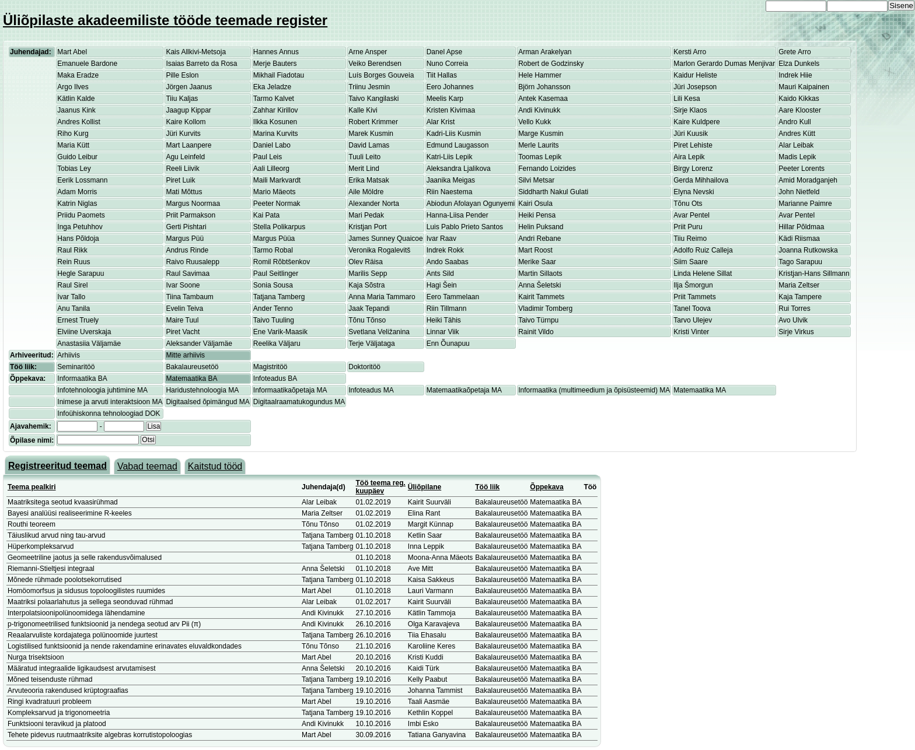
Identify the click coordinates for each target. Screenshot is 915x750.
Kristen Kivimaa (451, 110)
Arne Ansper (367, 52)
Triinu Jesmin (369, 87)
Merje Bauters (275, 63)
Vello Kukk (534, 122)
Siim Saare (690, 262)
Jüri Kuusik (690, 133)
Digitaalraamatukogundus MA (299, 402)
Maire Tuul (182, 320)
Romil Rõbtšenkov (281, 262)
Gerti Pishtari (186, 227)
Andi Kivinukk (539, 110)
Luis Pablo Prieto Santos (465, 227)
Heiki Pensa (537, 215)
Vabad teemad (147, 466)
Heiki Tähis (444, 320)
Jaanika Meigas (451, 180)
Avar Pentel (691, 215)
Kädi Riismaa (799, 238)
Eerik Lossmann (82, 180)
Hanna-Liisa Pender (457, 215)
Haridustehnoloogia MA (202, 390)
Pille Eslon (182, 75)
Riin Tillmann (447, 308)
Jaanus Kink (76, 110)
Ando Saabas (448, 262)
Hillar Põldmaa (801, 227)
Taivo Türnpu (538, 320)
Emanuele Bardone (87, 63)
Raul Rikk (72, 250)
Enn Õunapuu (448, 343)
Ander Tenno (273, 308)
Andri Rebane (539, 238)
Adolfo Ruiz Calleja (702, 250)
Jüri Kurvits (183, 133)
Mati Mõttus (184, 192)
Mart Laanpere (188, 145)
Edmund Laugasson (458, 145)
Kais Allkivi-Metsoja (196, 52)
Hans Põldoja (78, 238)
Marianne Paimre (805, 203)
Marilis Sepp (367, 273)
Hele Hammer (539, 75)
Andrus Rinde (187, 250)
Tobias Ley (73, 168)
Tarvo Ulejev (692, 320)
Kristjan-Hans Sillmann (813, 273)
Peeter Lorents (801, 168)
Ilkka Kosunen (275, 122)
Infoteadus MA (370, 390)
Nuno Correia (447, 63)
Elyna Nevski (693, 192)
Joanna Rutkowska (807, 250)
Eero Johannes (450, 87)
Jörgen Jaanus (189, 87)
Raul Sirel (72, 285)
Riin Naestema (450, 192)
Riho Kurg (72, 133)
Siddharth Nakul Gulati (553, 192)
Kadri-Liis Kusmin (454, 133)
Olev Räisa (365, 262)
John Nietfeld (798, 192)
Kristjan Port (367, 227)
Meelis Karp (445, 98)
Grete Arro (794, 52)
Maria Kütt (73, 145)
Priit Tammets (694, 297)
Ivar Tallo (71, 297)
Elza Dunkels (798, 63)
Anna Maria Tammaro (381, 297)
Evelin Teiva (184, 308)
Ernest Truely (78, 320)
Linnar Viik (443, 332)
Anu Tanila (73, 308)
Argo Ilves (72, 87)
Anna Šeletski (539, 285)
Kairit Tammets (541, 297)
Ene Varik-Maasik (280, 332)
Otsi (148, 440)
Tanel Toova (692, 308)
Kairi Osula (535, 203)
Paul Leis (267, 157)
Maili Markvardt (277, 180)
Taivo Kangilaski (373, 98)
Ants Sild (440, 273)
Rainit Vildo (535, 332)
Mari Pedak (366, 215)
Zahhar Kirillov (275, 110)
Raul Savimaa (187, 273)
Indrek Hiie (795, 75)
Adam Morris (77, 192)
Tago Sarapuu (800, 262)
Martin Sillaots (540, 273)
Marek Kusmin (370, 133)
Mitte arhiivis (185, 355)
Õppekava (546, 487)
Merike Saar (537, 262)
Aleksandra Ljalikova (459, 168)
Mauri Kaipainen (803, 87)
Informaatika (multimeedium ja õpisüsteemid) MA (594, 390)
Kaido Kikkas (798, 98)
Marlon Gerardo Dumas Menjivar (724, 63)
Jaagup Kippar (188, 110)
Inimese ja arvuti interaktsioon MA (109, 402)
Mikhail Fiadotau (278, 75)
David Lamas (368, 145)
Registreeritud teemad (57, 466)
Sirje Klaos (690, 110)
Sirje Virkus (795, 332)
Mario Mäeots (274, 192)
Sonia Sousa (273, 285)
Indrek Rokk (445, 250)
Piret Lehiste (693, 145)
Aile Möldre (365, 192)
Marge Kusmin (540, 133)
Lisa (153, 426)
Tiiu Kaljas (182, 98)
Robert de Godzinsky (551, 63)
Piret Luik (180, 180)
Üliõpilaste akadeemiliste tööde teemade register (165, 20)
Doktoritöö (364, 367)
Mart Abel (72, 52)
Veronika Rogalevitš (379, 250)
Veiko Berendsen (374, 63)
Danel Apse (444, 52)
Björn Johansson (544, 87)
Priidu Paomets (80, 215)
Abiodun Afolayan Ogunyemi (471, 203)
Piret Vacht (183, 332)
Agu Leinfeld (185, 157)
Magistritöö (270, 367)
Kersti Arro (689, 52)
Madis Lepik (797, 157)
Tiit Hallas (442, 75)
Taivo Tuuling (273, 320)
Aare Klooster (799, 110)
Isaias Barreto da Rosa (201, 63)
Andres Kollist (78, 122)
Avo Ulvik (793, 320)
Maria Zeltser (798, 285)
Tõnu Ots (687, 203)
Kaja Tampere (800, 297)
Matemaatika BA (191, 378)
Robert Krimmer (373, 122)
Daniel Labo (272, 145)
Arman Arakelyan (544, 52)
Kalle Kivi (362, 110)
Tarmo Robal (273, 250)
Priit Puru (687, 227)
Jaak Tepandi (369, 308)
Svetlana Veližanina (379, 332)
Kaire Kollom (185, 122)
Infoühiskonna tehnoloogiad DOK (108, 413)
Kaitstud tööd (215, 466)
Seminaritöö (76, 367)
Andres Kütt (796, 133)
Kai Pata (266, 215)
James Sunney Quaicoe (385, 238)
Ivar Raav (441, 238)
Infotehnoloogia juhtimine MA (102, 390)
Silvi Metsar (536, 180)
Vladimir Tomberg (545, 308)
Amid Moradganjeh (807, 180)
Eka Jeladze (272, 87)
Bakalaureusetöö (192, 367)
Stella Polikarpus (279, 227)
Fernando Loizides (547, 168)
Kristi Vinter (691, 332)
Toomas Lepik (539, 157)
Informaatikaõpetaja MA (290, 390)
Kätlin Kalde (76, 98)
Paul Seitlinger (275, 273)
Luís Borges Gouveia (381, 75)
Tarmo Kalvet (273, 98)
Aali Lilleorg (271, 168)
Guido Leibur (77, 157)
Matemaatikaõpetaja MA (464, 390)
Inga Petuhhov (79, 227)
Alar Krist (441, 122)
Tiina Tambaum (189, 297)
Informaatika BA (82, 378)
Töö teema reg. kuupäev (381, 487)
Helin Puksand (540, 227)
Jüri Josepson (695, 87)
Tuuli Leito (364, 157)
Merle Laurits (538, 145)
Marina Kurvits (275, 133)
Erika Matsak (368, 180)
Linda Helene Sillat (702, 273)
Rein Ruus (73, 262)
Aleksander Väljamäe (199, 343)
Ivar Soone (183, 285)
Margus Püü (185, 238)
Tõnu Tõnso (367, 320)
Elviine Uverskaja (84, 332)
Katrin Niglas (77, 203)
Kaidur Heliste (695, 75)
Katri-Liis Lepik (450, 157)
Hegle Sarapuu (80, 273)
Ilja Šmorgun (693, 285)
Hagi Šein (442, 285)
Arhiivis (68, 355)
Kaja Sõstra (366, 285)
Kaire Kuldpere (696, 122)
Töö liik (487, 487)
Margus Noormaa (193, 203)
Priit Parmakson (190, 215)
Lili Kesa (686, 98)
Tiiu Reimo (690, 238)
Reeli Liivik (182, 168)
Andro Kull (794, 122)
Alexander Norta (373, 203)
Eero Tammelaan (453, 297)
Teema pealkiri (32, 487)
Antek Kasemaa (543, 98)
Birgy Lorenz (693, 168)
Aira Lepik (688, 157)
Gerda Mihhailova (700, 180)
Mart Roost (535, 250)
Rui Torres (794, 308)
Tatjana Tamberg (279, 297)
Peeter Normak (277, 203)
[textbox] (98, 439)
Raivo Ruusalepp (192, 262)
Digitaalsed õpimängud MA (207, 402)
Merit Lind (363, 168)
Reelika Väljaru (277, 343)
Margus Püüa (274, 238)
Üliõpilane (424, 487)
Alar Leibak (795, 145)
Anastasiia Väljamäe (89, 343)
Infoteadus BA (275, 378)
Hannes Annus (276, 52)
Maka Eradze (78, 75)
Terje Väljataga (371, 343)
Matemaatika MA (699, 390)
